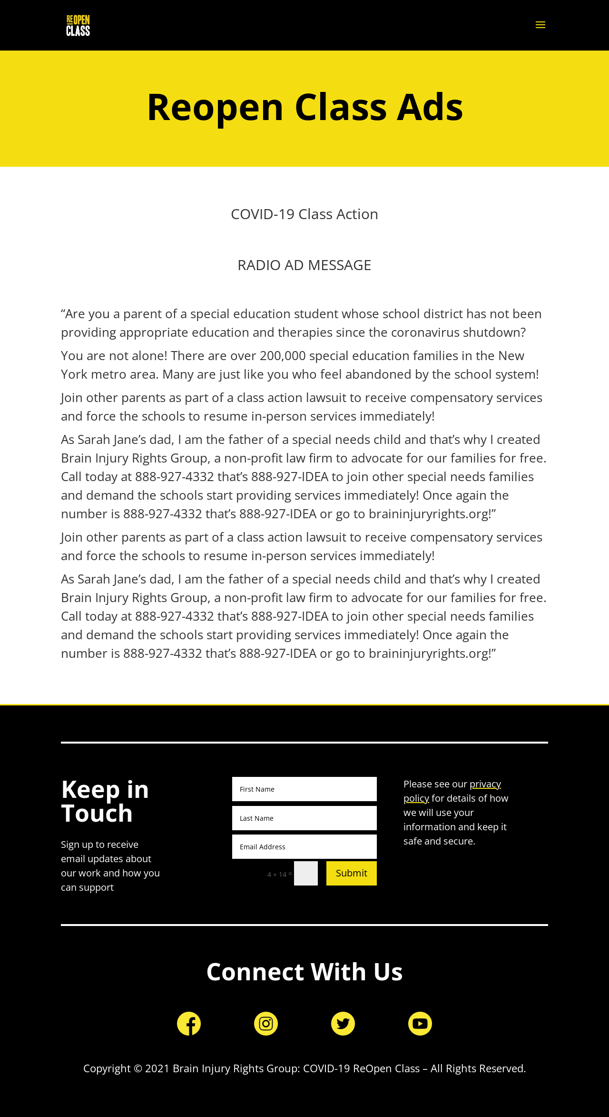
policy (416, 798)
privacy (485, 783)
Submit (351, 872)
